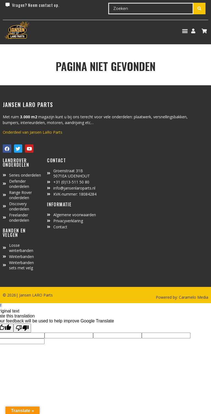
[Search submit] (199, 8)
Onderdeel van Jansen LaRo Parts (32, 132)
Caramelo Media (193, 297)
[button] (184, 30)
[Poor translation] (22, 328)
